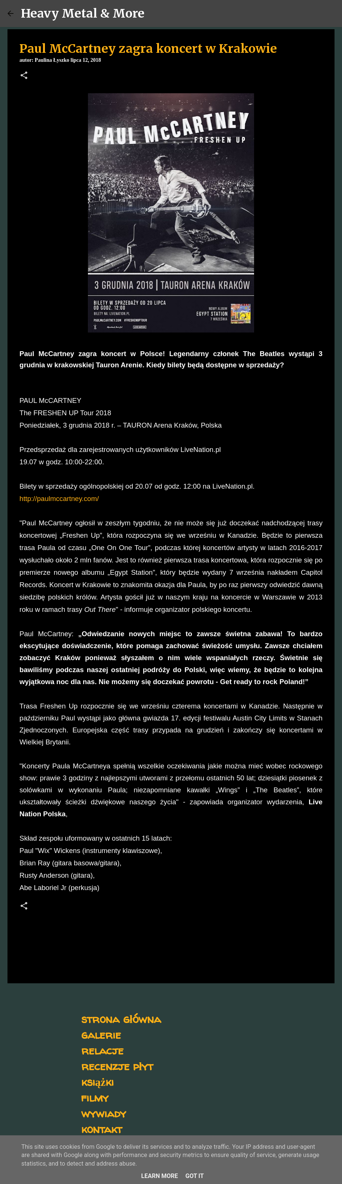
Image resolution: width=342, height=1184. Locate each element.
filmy (95, 1097)
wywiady (103, 1113)
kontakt (101, 1128)
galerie (101, 1034)
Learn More (159, 1176)
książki (97, 1081)
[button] (23, 76)
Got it (194, 1176)
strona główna (121, 1018)
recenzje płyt (117, 1066)
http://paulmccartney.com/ (59, 499)
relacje (102, 1050)
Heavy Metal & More (82, 13)
